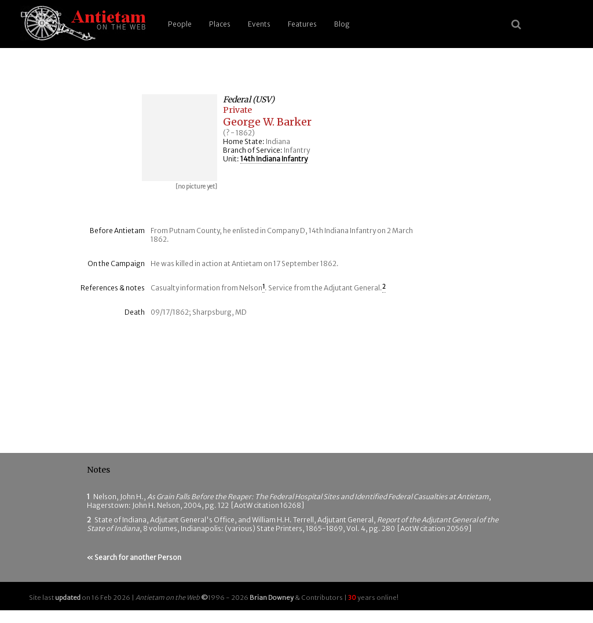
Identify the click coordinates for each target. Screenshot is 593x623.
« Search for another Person (134, 557)
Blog (342, 24)
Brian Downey (272, 597)
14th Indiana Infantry (274, 158)
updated (67, 597)
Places (219, 24)
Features (302, 24)
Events (259, 24)
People (180, 24)
